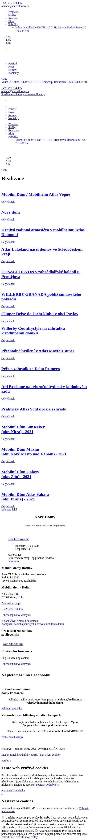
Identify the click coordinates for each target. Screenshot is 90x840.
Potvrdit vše (8, 836)
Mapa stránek (9, 754)
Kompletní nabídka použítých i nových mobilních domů (32, 623)
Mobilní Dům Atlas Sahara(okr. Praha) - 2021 (25, 496)
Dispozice (20, 548)
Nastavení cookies (50, 754)
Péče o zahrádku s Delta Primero (30, 368)
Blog (11, 21)
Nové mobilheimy (34, 94)
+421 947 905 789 (13, 644)
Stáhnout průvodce (11, 708)
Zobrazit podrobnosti (47, 784)
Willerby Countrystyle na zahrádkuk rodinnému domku (33, 330)
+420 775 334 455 (12, 609)
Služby (12, 15)
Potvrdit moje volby (26, 836)
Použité (12, 63)
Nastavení (7, 790)
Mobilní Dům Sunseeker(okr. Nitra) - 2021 (23, 429)
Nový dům (10, 212)
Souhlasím (19, 790)
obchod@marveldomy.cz (17, 614)
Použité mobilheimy (12, 94)
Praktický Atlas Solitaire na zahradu (33, 409)
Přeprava (13, 11)
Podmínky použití (28, 754)
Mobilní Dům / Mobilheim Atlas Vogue (35, 194)
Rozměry (20, 545)
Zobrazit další (9, 509)
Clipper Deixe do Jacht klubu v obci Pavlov (39, 313)
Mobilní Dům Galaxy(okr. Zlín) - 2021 (20, 474)
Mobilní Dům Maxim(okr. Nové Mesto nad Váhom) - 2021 (34, 451)
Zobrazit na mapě (11, 603)
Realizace (13, 18)
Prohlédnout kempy (12, 736)
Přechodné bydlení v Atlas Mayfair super (37, 351)
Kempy (12, 69)
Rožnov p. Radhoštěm (65, 81)
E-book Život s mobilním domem (20, 620)
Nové (11, 66)
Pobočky (13, 24)
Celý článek (8, 201)
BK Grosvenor (18, 539)
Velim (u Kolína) (35, 27)
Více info (13, 561)
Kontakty (13, 72)
